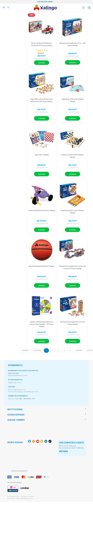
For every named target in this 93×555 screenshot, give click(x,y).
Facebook (29, 441)
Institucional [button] (15, 409)
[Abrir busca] (8, 7)
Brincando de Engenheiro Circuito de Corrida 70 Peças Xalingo (72, 267)
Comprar (41, 63)
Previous (3, 2)
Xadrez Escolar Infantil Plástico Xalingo (72, 156)
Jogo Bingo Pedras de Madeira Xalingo (72, 100)
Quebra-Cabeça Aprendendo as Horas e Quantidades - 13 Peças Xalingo (42, 324)
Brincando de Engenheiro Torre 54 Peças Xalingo (72, 323)
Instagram (33, 441)
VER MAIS (63, 451)
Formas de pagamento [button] (19, 471)
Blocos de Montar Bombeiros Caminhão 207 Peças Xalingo (41, 44)
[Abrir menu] (4, 7)
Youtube (37, 441)
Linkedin (45, 441)
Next (90, 2)
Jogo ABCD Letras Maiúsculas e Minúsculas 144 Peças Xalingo (41, 100)
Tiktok (49, 441)
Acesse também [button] (16, 420)
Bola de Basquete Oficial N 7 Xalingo (41, 266)
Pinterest (41, 441)
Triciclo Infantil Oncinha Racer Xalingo (41, 210)
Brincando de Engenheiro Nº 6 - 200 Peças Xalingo (73, 44)
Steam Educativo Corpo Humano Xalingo (73, 212)
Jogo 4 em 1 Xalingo (41, 155)
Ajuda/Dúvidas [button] (16, 414)
